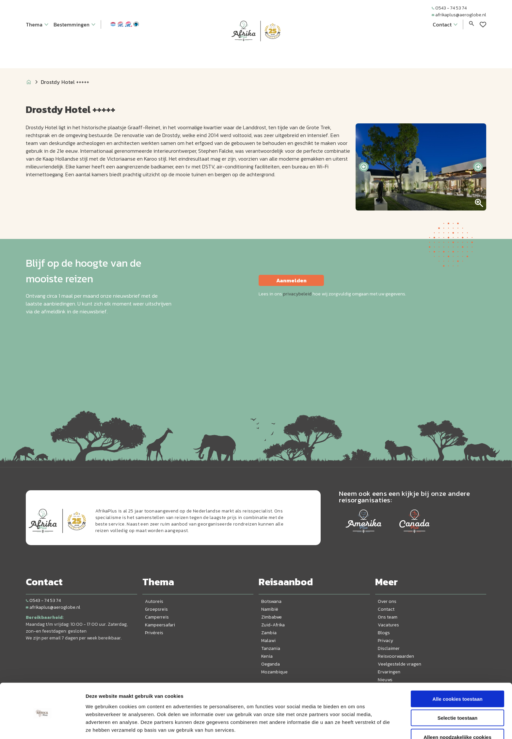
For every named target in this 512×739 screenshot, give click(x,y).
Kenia (267, 656)
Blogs (384, 632)
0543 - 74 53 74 (449, 8)
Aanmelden (291, 280)
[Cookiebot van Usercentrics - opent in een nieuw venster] (42, 726)
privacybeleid (297, 294)
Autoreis (154, 601)
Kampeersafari (160, 624)
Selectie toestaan (458, 693)
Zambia (269, 632)
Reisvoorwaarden (396, 656)
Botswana (271, 601)
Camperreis (157, 617)
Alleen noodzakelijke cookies (457, 712)
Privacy (385, 640)
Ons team (387, 617)
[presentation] (364, 167)
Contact (386, 609)
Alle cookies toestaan (457, 674)
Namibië (269, 609)
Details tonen (352, 726)
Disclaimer (389, 648)
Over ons (387, 601)
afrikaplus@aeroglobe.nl (459, 14)
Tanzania (270, 648)
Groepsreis (156, 609)
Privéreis (154, 632)
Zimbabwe (271, 617)
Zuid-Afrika (273, 624)
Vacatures (388, 624)
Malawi (268, 640)
